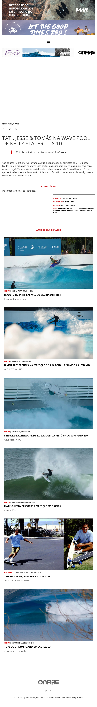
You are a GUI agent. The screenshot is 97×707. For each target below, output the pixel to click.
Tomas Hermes (79, 210)
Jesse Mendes (63, 208)
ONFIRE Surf (68, 202)
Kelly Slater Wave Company (82, 208)
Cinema (65, 198)
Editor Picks (9, 572)
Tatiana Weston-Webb (63, 210)
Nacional (73, 198)
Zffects (80, 697)
